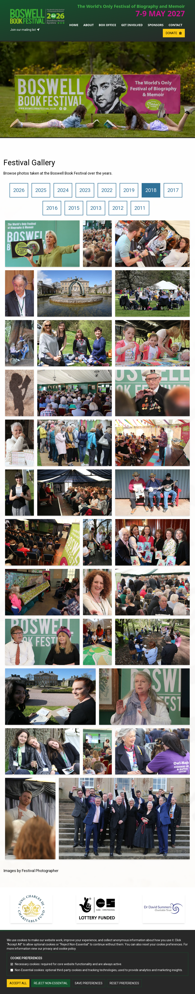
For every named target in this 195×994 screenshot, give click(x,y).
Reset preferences (124, 983)
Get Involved (131, 25)
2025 (40, 190)
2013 (95, 208)
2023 (84, 190)
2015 (73, 208)
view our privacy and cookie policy (53, 948)
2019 (128, 190)
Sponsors (156, 25)
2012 (117, 208)
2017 (172, 190)
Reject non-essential (51, 983)
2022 (106, 190)
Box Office (107, 25)
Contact (175, 25)
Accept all (18, 983)
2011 (139, 208)
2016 (51, 208)
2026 (18, 190)
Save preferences (88, 983)
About (88, 25)
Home (73, 25)
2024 (62, 190)
